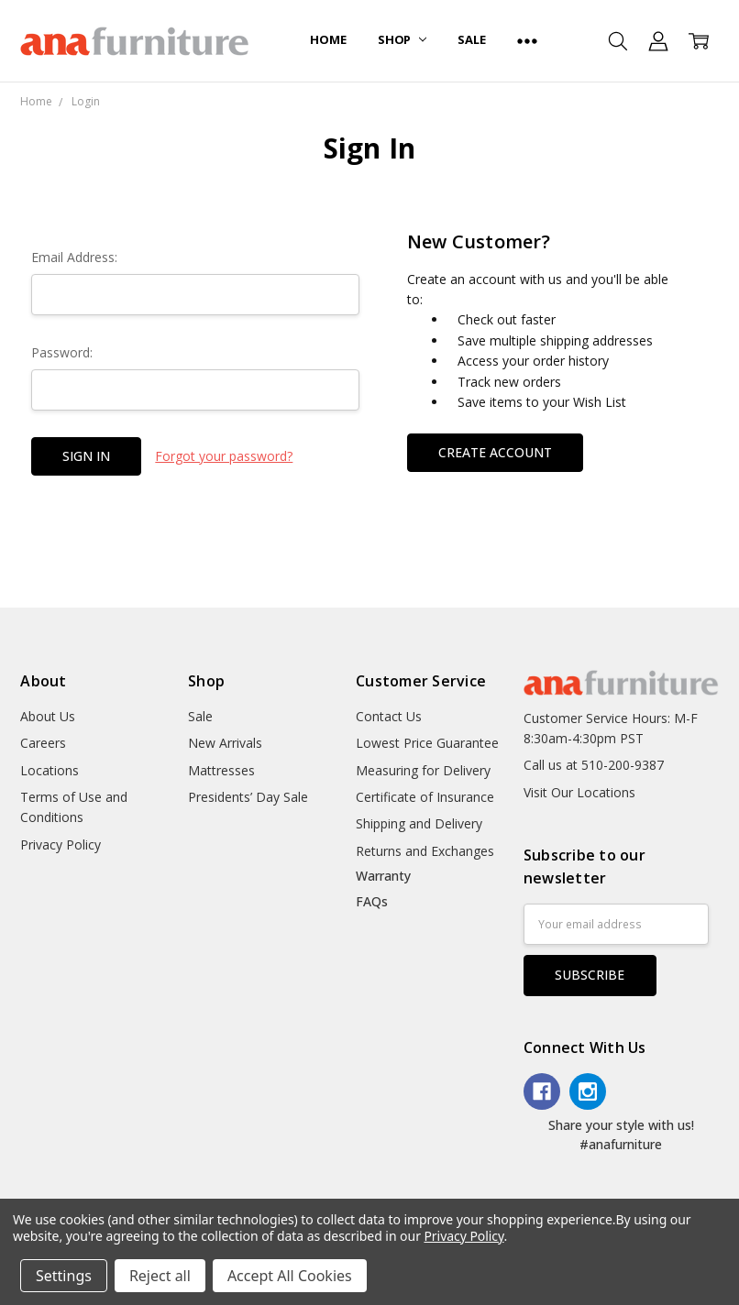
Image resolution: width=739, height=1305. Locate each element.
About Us (47, 716)
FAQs (372, 901)
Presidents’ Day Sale (248, 797)
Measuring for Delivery (423, 770)
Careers (43, 742)
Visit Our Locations (579, 792)
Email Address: (74, 257)
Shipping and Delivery (419, 823)
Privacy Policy (60, 844)
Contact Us (389, 716)
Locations (49, 770)
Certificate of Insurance (425, 797)
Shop (402, 39)
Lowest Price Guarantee (427, 742)
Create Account (495, 452)
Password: (62, 352)
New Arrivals (225, 742)
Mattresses (221, 770)
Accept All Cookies (289, 1276)
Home (328, 39)
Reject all (160, 1276)
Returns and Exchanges (425, 851)
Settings (64, 1276)
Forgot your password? (223, 456)
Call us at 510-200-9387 (594, 764)
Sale (471, 39)
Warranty (383, 875)
